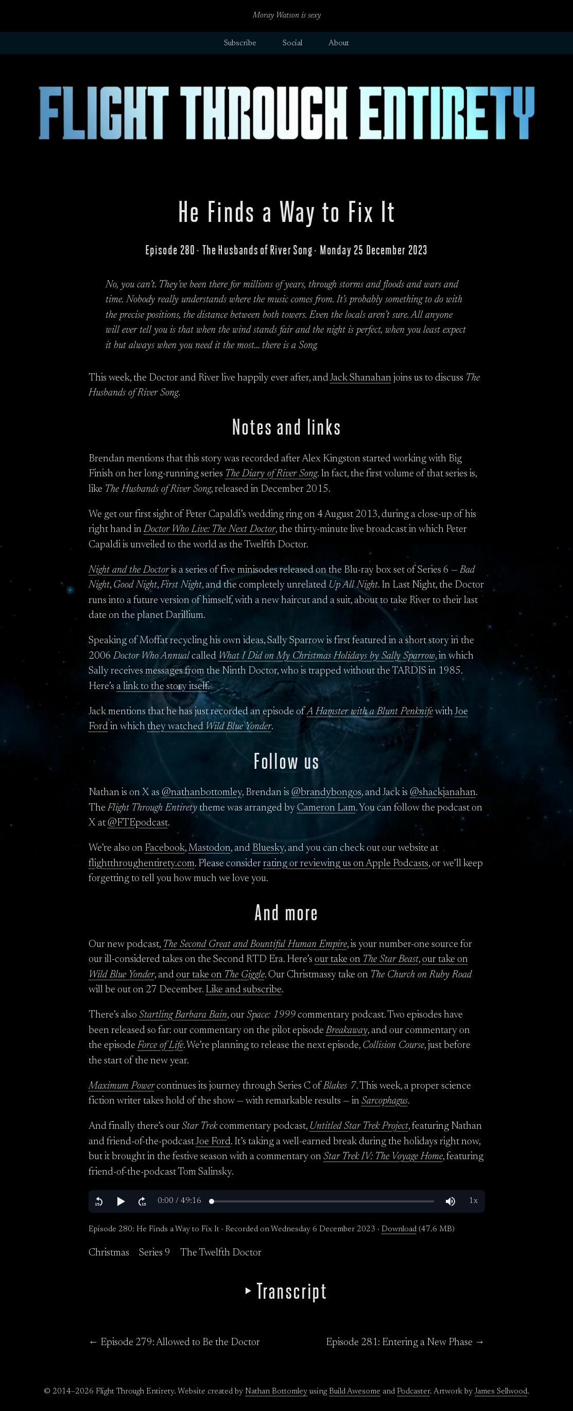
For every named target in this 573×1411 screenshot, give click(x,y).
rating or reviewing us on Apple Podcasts (345, 864)
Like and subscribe (243, 990)
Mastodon (209, 848)
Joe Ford (213, 1142)
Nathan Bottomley (276, 1392)
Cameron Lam (326, 808)
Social (292, 43)
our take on (367, 960)
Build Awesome (354, 1392)
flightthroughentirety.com (142, 864)
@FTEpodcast (138, 823)
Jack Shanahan (360, 378)
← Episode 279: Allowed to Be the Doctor (175, 1343)
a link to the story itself (161, 687)
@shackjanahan (443, 793)
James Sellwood (501, 1392)
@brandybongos (326, 793)
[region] (287, 1201)
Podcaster (413, 1392)
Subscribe (240, 43)
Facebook (165, 848)
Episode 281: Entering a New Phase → (405, 1343)
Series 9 (154, 1253)
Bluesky (268, 848)
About (338, 43)
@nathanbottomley (202, 793)
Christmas (109, 1253)
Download (398, 1229)
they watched (209, 727)
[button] (99, 1201)
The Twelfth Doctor (221, 1253)
